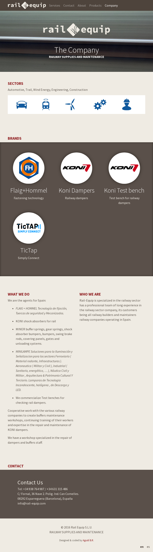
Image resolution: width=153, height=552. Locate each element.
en (142, 547)
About (82, 5)
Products (95, 5)
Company (111, 5)
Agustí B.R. (88, 540)
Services (54, 5)
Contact (69, 5)
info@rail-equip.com (32, 503)
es (148, 547)
